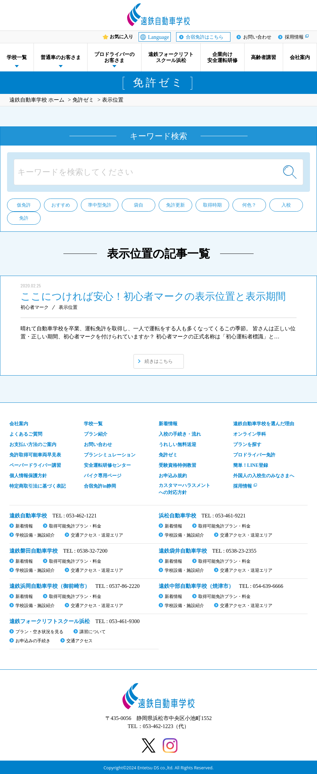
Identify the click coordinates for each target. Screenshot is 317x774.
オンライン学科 (249, 434)
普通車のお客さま (61, 57)
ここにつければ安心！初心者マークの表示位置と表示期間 (153, 296)
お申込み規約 (173, 475)
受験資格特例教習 (177, 465)
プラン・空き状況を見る (39, 631)
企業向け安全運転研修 (222, 57)
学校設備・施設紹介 (35, 535)
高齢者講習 (263, 57)
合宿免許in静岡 (100, 486)
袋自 (138, 205)
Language (158, 37)
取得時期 (212, 205)
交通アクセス (79, 640)
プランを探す (247, 444)
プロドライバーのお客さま (114, 57)
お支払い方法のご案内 (32, 444)
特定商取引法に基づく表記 (37, 486)
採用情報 (294, 37)
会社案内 (300, 57)
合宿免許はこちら (204, 37)
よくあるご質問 (25, 434)
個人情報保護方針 (28, 475)
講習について (93, 631)
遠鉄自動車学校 (28, 515)
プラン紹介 (95, 434)
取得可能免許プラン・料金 (75, 526)
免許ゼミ (168, 454)
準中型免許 (99, 205)
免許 (24, 218)
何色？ (249, 205)
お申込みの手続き (32, 640)
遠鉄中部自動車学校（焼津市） (196, 586)
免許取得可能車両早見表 (35, 454)
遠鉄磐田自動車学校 (33, 551)
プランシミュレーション (110, 454)
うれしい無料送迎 (177, 444)
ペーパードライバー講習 (35, 465)
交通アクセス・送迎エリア (97, 535)
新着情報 (168, 423)
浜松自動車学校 (177, 515)
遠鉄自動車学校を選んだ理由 (263, 423)
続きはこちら (159, 361)
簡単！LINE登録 (250, 465)
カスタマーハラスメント (184, 489)
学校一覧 (17, 57)
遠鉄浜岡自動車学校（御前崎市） (49, 586)
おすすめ (60, 205)
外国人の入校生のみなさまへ (263, 475)
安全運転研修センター (107, 465)
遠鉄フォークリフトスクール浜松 (171, 57)
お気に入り (121, 37)
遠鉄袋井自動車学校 (183, 551)
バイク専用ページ (102, 475)
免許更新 (175, 205)
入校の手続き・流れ (180, 434)
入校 (286, 205)
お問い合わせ (257, 37)
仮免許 (24, 205)
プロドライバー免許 (254, 454)
